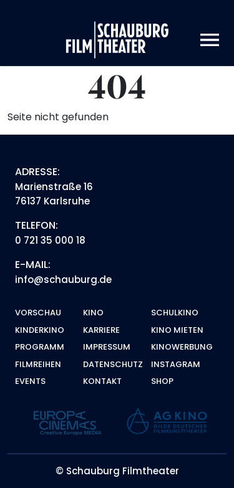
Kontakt (102, 381)
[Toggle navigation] (210, 40)
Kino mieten (177, 330)
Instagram (175, 364)
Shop (162, 381)
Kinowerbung (182, 347)
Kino (93, 312)
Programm (39, 347)
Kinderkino (39, 330)
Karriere (101, 330)
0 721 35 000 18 (50, 240)
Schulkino (174, 312)
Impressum (106, 347)
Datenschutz (113, 364)
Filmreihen (38, 364)
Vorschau (38, 312)
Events (30, 381)
